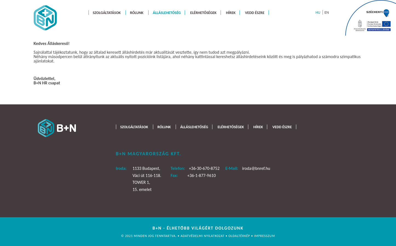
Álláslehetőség (167, 12)
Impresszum (264, 236)
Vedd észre (254, 12)
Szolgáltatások (107, 12)
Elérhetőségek (203, 12)
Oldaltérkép (240, 236)
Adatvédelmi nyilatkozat (203, 236)
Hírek (231, 12)
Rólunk (136, 12)
